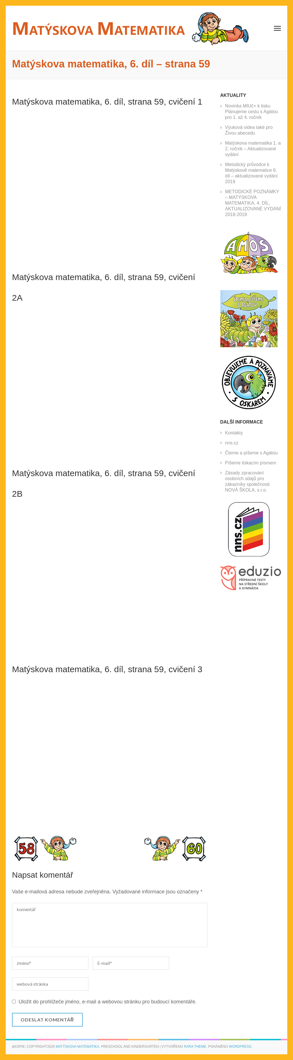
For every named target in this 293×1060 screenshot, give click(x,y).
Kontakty (234, 432)
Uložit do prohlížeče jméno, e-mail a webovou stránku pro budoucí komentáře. (108, 1002)
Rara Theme (195, 1047)
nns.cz (231, 442)
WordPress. (240, 1047)
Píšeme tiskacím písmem (250, 462)
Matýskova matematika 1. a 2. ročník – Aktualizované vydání (253, 149)
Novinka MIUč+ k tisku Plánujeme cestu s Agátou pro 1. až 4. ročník (251, 111)
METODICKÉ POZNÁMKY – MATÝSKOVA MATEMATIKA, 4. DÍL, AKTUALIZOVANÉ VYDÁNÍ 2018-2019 (253, 203)
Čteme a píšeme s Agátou (251, 452)
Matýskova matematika (77, 1047)
